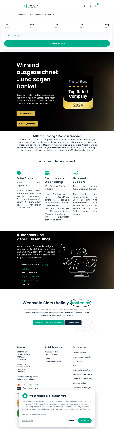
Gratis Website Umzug (83, 379)
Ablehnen (70, 421)
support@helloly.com (32, 276)
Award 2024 (52, 14)
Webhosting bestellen (82, 357)
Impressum (78, 361)
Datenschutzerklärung (82, 370)
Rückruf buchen (73, 323)
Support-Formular (31, 280)
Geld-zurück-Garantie (82, 374)
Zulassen (85, 421)
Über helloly (39, 14)
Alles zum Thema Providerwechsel (48, 323)
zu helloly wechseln (27, 124)
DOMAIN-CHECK (57, 43)
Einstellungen (27, 421)
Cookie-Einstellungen (82, 387)
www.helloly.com (24, 14)
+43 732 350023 (51, 355)
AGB (74, 366)
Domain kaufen (25, 113)
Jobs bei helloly (79, 383)
